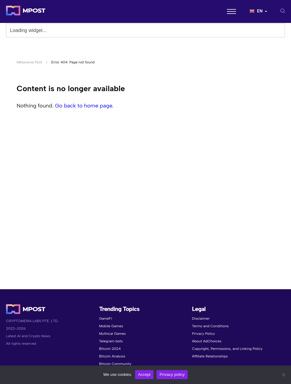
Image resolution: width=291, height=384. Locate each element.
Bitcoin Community (115, 364)
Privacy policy (172, 374)
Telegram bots (111, 341)
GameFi (105, 318)
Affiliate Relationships (210, 356)
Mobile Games (111, 326)
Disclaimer (200, 318)
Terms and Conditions (210, 326)
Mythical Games (112, 333)
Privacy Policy (203, 333)
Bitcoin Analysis (112, 356)
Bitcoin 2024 (110, 349)
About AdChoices (206, 341)
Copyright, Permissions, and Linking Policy (227, 349)
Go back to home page (83, 105)
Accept (144, 374)
